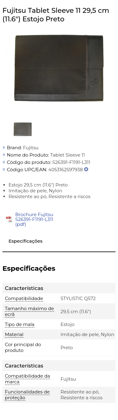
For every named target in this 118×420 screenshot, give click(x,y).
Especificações (25, 241)
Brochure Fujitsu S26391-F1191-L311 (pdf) (34, 219)
